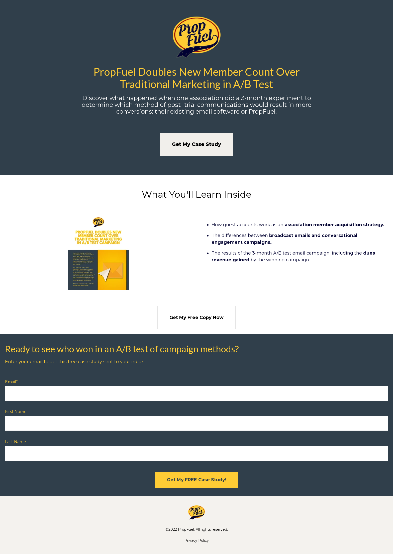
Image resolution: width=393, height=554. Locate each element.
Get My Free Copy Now (196, 317)
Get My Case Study (196, 144)
